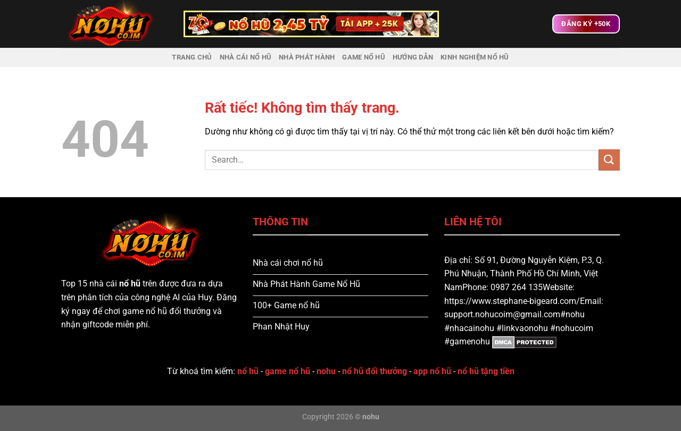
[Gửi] (609, 159)
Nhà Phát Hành (307, 57)
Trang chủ (192, 57)
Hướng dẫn (413, 57)
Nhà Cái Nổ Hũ (245, 57)
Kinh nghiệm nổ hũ (475, 57)
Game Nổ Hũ (363, 57)
